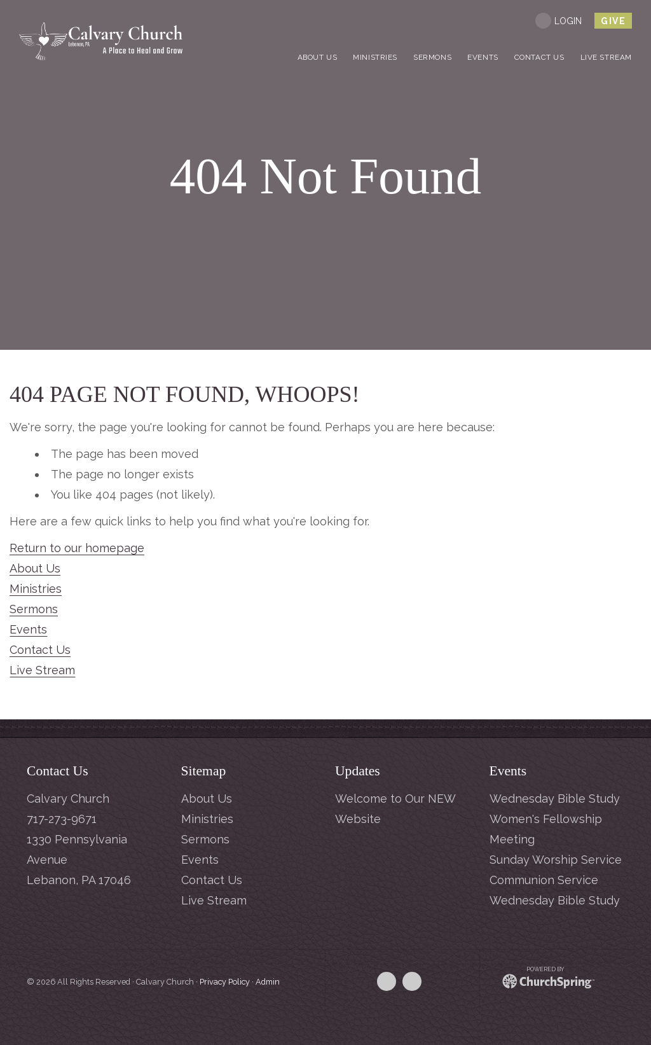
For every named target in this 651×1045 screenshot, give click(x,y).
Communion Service (544, 880)
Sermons (34, 609)
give (613, 21)
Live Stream (42, 670)
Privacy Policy (225, 981)
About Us (35, 568)
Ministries (36, 588)
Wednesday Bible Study (555, 798)
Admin (268, 981)
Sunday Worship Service (556, 859)
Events (28, 629)
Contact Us (40, 649)
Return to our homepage (77, 548)
